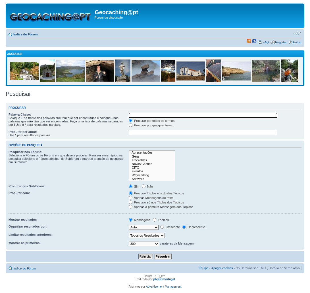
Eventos (152, 171)
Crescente (170, 227)
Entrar (297, 42)
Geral (152, 156)
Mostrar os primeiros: (25, 243)
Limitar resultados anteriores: (31, 234)
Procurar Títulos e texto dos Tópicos (156, 193)
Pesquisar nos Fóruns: (25, 152)
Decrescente (193, 227)
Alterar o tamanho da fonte (297, 33)
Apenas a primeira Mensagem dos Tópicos (161, 207)
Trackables (152, 160)
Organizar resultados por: (28, 226)
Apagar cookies (222, 268)
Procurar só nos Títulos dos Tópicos (156, 202)
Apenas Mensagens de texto (151, 197)
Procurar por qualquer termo (151, 125)
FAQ (266, 42)
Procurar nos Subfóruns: (27, 186)
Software (152, 179)
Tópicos (161, 220)
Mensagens (139, 220)
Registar (281, 42)
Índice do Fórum (25, 34)
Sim (134, 186)
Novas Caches (152, 164)
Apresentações (152, 152)
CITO (152, 167)
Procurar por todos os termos (152, 120)
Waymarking (152, 175)
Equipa (203, 268)
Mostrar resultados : (24, 219)
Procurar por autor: (23, 131)
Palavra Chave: (20, 114)
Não (147, 186)
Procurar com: (19, 193)
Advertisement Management (164, 286)
